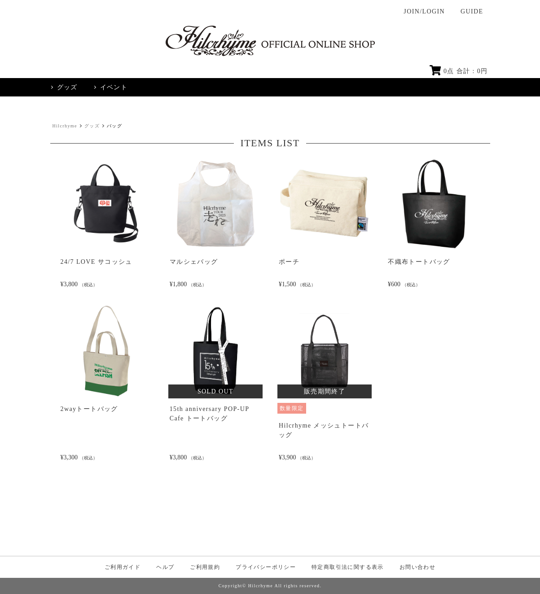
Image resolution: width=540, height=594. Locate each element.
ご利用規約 (205, 567)
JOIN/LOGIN (424, 11)
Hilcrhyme (65, 125)
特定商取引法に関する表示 (348, 567)
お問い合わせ (417, 567)
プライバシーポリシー (266, 567)
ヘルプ (165, 567)
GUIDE (472, 11)
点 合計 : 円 (459, 71)
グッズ (92, 125)
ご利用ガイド (122, 567)
